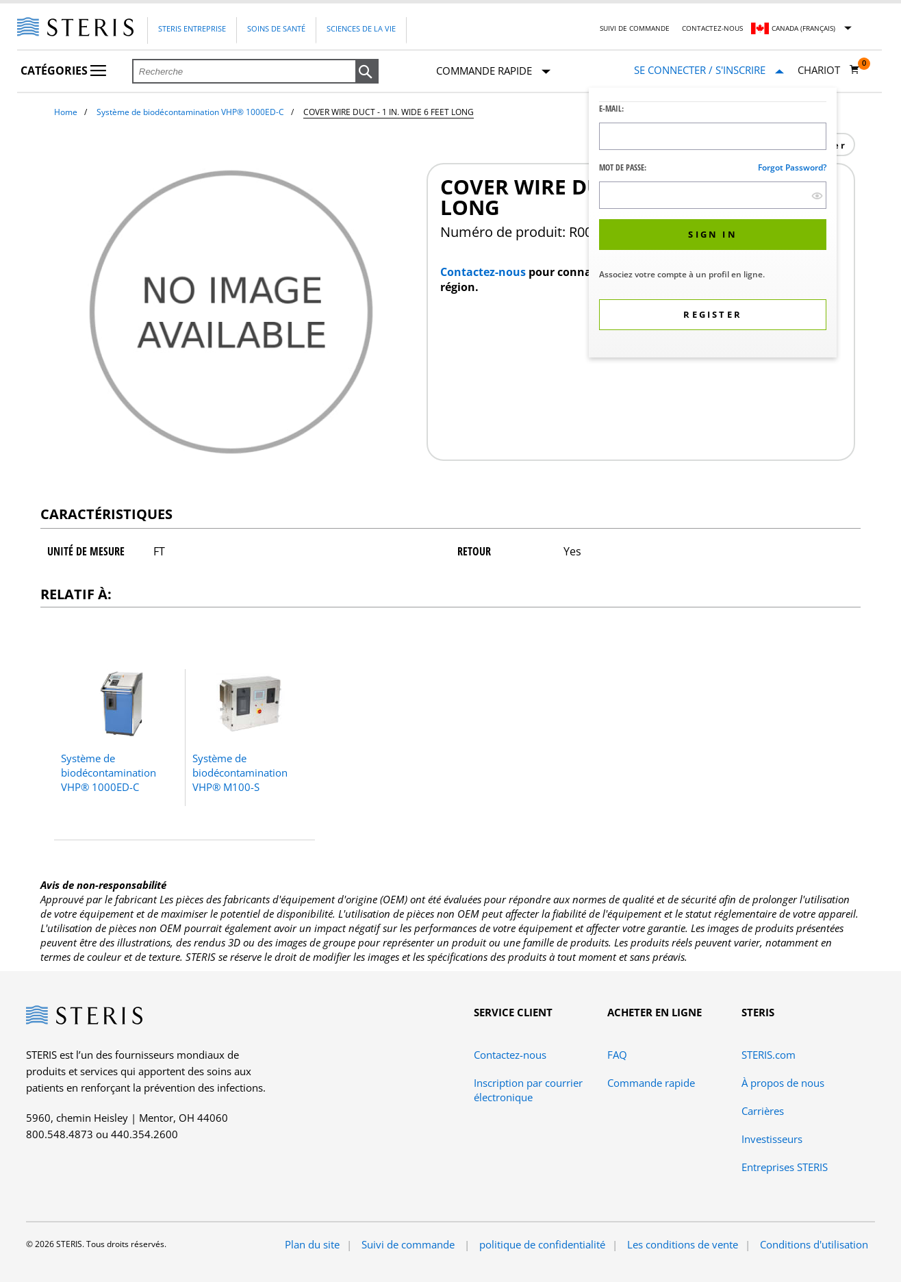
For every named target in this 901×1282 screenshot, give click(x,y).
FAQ (617, 1054)
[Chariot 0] (829, 70)
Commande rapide (493, 71)
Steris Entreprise (192, 28)
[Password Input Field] (712, 195)
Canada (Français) (803, 28)
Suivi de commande (635, 28)
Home (65, 112)
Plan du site (312, 1244)
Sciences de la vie (361, 28)
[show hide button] (817, 195)
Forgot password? (792, 167)
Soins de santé (276, 28)
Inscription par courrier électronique (528, 1090)
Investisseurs (771, 1139)
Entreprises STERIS (784, 1167)
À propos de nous (782, 1083)
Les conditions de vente (682, 1244)
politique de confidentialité (542, 1244)
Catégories (63, 70)
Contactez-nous (712, 28)
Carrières (762, 1111)
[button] (367, 72)
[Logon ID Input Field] (712, 136)
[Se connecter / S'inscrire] (709, 70)
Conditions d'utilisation (814, 1244)
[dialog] (712, 224)
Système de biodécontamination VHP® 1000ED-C (190, 112)
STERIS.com (768, 1054)
